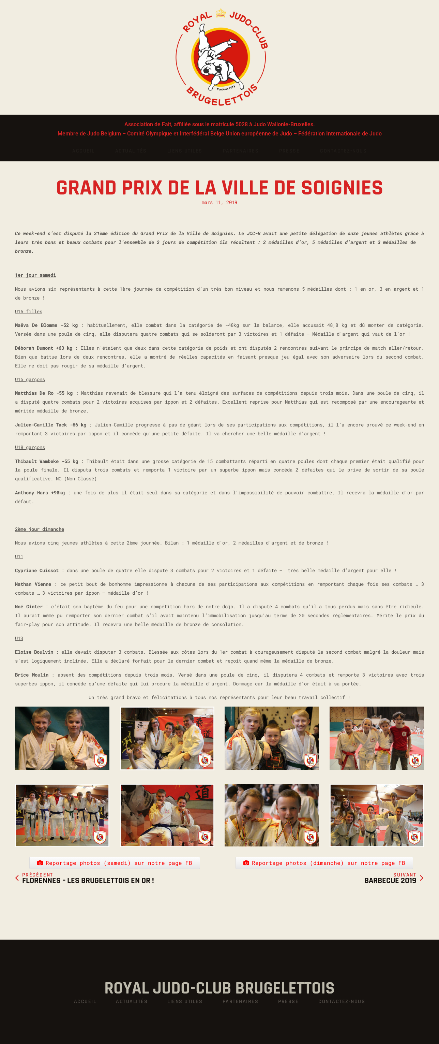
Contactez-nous (343, 151)
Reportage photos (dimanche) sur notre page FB (324, 852)
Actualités (131, 151)
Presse (289, 151)
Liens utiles (184, 151)
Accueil (83, 151)
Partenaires (241, 151)
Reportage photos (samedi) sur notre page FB (114, 852)
